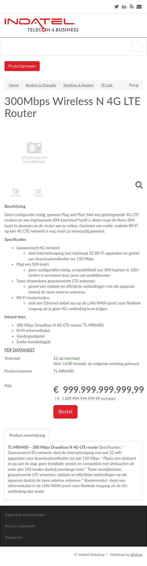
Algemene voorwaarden (25, 514)
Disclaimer (14, 537)
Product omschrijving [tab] (27, 435)
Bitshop (137, 554)
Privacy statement (20, 526)
